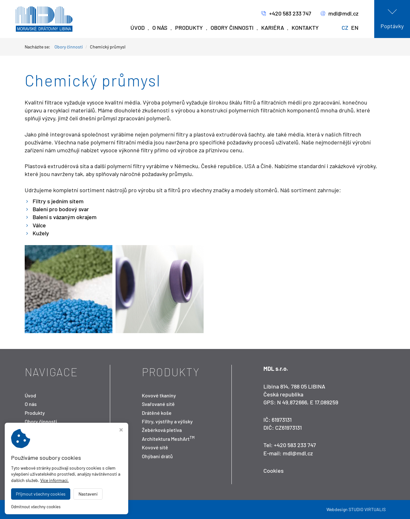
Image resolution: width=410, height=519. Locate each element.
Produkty (189, 27)
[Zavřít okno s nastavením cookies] (121, 430)
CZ (345, 27)
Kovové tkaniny (159, 395)
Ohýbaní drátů (157, 456)
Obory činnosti (232, 27)
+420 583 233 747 (286, 13)
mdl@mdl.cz (339, 13)
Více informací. (54, 480)
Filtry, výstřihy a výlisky (167, 421)
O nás (159, 27)
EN (354, 27)
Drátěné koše (157, 413)
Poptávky (392, 25)
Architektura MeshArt (168, 439)
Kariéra (272, 27)
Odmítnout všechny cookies (35, 506)
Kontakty (305, 27)
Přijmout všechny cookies (41, 494)
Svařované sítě (158, 404)
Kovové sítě (155, 447)
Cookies (273, 470)
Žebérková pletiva (162, 430)
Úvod (137, 27)
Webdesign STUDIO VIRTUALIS (356, 509)
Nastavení (88, 494)
